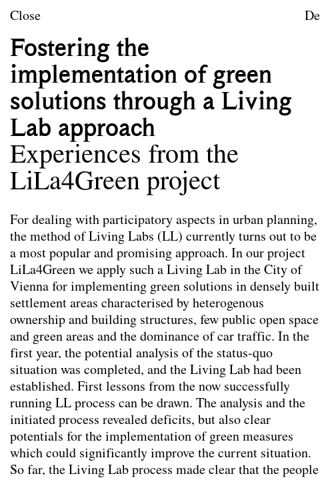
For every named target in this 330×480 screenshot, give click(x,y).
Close (25, 16)
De (312, 16)
